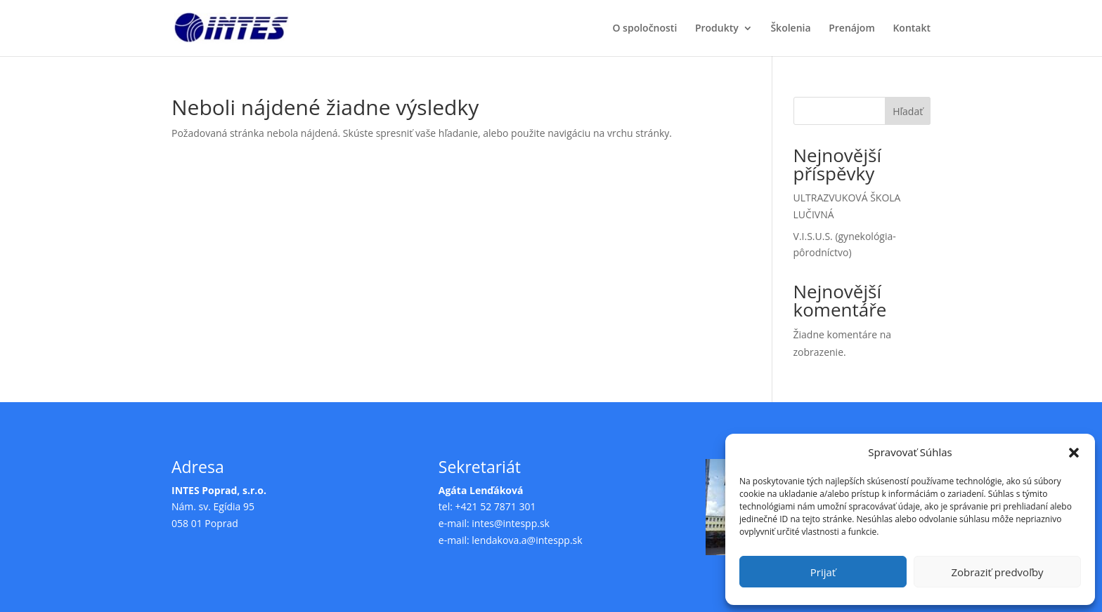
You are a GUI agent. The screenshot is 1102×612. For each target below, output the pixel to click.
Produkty (717, 28)
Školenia (790, 28)
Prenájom (852, 28)
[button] (1074, 453)
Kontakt (912, 28)
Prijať (823, 572)
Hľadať (908, 111)
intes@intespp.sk (511, 523)
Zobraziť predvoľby (997, 572)
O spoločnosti (644, 28)
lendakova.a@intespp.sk (527, 540)
